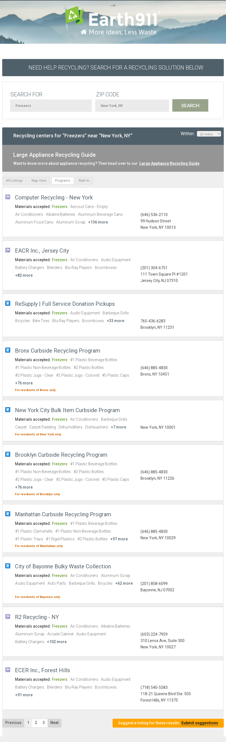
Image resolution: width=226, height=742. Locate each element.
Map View (39, 181)
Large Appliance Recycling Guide (169, 163)
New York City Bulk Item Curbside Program (67, 410)
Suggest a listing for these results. (168, 723)
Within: (201, 134)
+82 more (24, 275)
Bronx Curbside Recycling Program (57, 350)
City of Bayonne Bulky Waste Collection (63, 566)
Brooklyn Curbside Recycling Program (61, 454)
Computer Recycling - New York (54, 197)
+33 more (115, 321)
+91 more (24, 695)
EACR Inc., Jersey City (42, 250)
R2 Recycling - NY (37, 617)
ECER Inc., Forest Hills (42, 670)
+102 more (57, 642)
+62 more (124, 583)
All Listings (14, 181)
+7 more (118, 427)
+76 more (24, 383)
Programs (62, 181)
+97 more (119, 539)
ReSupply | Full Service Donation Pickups (65, 304)
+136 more (98, 222)
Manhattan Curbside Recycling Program (63, 514)
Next (54, 722)
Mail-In (84, 181)
